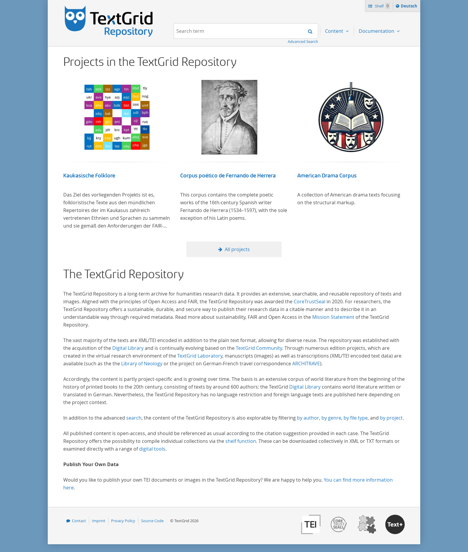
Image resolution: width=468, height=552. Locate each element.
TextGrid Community (259, 348)
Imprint (98, 520)
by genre (331, 418)
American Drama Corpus (327, 175)
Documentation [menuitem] (377, 31)
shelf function (240, 441)
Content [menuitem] (334, 31)
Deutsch (410, 7)
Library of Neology (141, 363)
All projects (237, 249)
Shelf (382, 6)
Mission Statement (333, 317)
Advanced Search (303, 41)
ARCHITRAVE (306, 363)
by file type (356, 418)
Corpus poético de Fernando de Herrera (228, 175)
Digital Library (128, 348)
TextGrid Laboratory (199, 355)
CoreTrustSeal (309, 301)
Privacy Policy (123, 520)
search (133, 418)
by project (391, 418)
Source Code (152, 520)
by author (308, 418)
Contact (79, 520)
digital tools (152, 449)
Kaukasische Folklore (89, 175)
